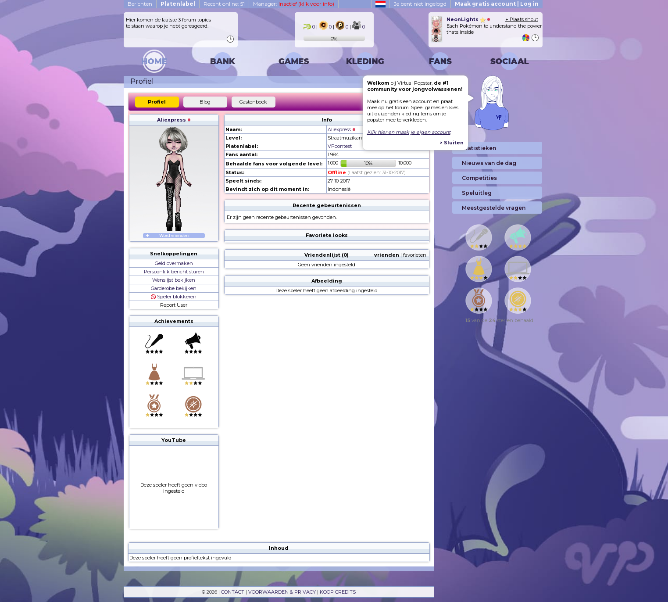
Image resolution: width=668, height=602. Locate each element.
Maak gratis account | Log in (497, 3)
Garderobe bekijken (173, 288)
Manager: (293, 3)
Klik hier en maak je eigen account (408, 132)
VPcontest (340, 146)
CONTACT (232, 592)
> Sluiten (451, 143)
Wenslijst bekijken (173, 280)
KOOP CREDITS (338, 592)
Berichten (140, 3)
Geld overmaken (174, 263)
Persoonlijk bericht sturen (174, 272)
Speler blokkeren (173, 297)
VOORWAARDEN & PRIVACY (282, 592)
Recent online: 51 (224, 3)
